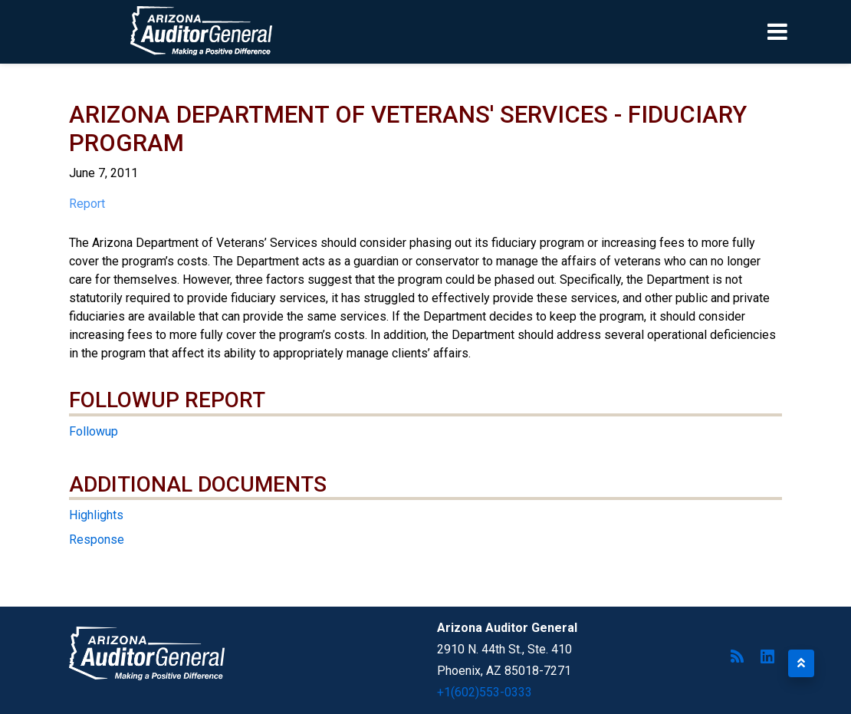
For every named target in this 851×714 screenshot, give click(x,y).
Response (96, 539)
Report (87, 203)
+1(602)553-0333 (484, 692)
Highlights (96, 515)
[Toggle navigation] (803, 31)
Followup (93, 431)
